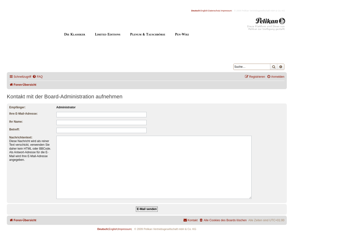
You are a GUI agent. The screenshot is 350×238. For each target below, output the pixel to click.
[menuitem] (37, 77)
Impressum (226, 10)
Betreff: (14, 129)
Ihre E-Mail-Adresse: (23, 113)
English (204, 10)
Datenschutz (214, 10)
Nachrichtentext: (20, 137)
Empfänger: (17, 107)
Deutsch (195, 10)
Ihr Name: (16, 121)
